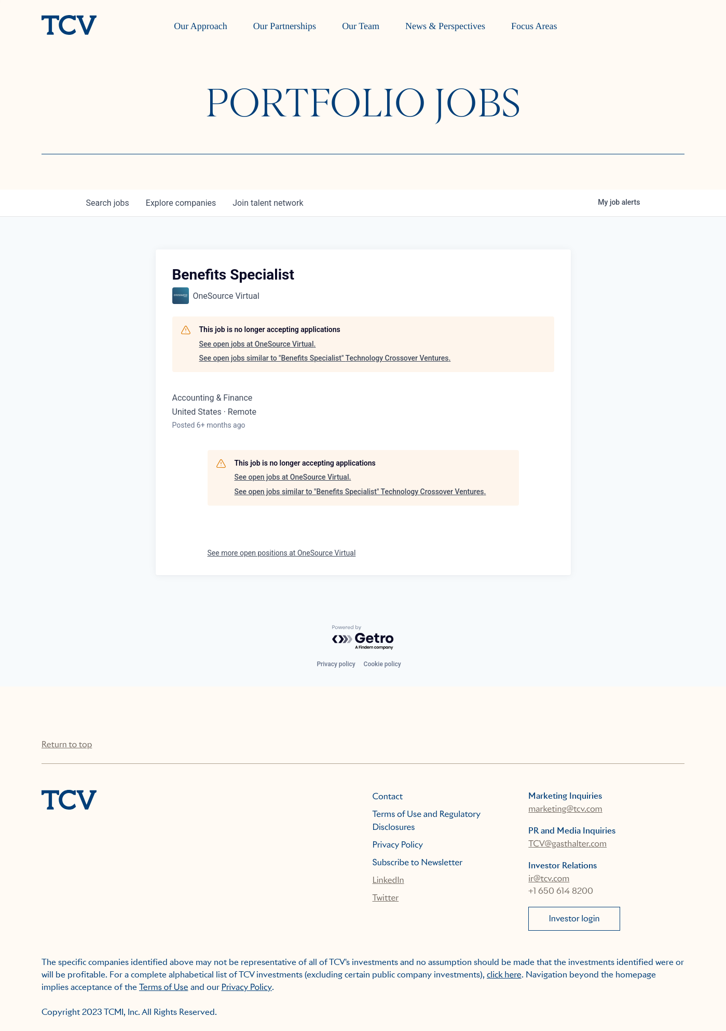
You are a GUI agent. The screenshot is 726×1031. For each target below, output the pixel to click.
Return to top (67, 744)
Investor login (574, 918)
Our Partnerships (284, 26)
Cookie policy (382, 664)
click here (504, 974)
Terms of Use (163, 987)
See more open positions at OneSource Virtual (282, 553)
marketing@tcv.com (565, 808)
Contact (388, 796)
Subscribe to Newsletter (418, 862)
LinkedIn (388, 880)
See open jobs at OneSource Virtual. (257, 344)
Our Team (360, 26)
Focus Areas (534, 26)
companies (181, 203)
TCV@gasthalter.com (567, 843)
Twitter (386, 897)
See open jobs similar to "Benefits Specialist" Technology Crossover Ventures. (325, 358)
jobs (107, 203)
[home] (69, 26)
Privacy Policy (398, 844)
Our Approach (200, 26)
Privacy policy (336, 664)
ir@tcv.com (548, 878)
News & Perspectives (445, 26)
